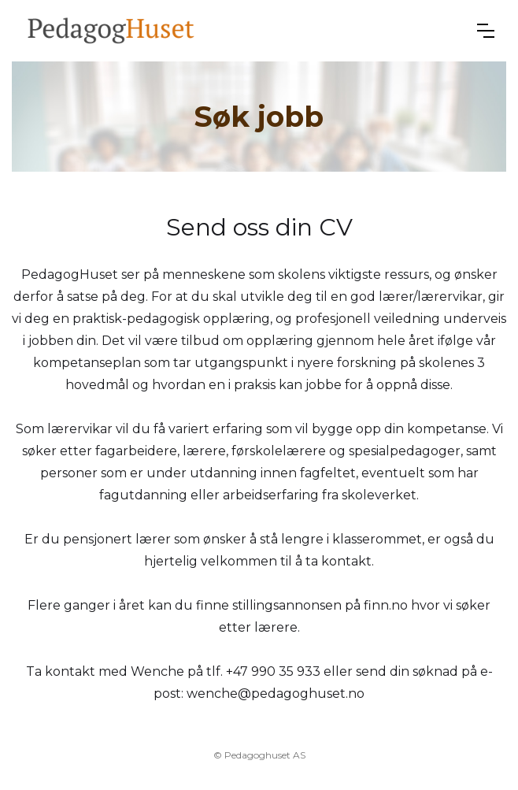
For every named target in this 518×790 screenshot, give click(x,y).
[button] (485, 31)
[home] (111, 31)
